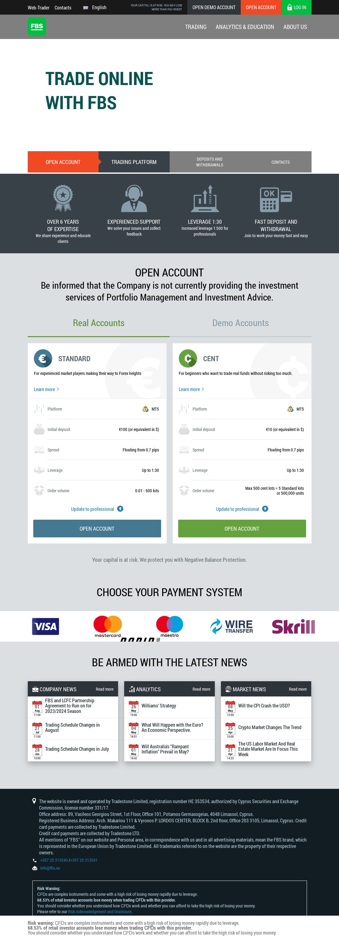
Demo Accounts (240, 323)
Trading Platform (134, 162)
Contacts (63, 7)
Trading (196, 26)
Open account (63, 162)
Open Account (261, 7)
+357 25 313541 (84, 860)
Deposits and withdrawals (209, 162)
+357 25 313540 (54, 860)
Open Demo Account (214, 7)
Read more (105, 689)
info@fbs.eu (50, 868)
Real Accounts (98, 323)
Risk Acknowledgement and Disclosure (100, 911)
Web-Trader (38, 7)
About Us (295, 26)
